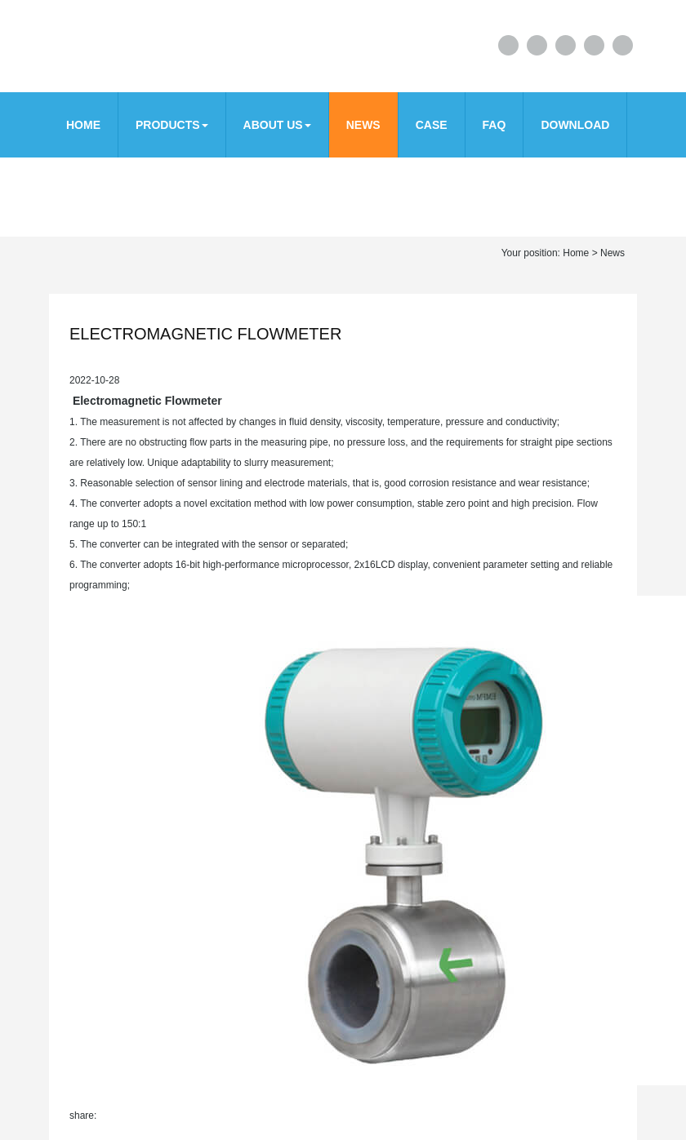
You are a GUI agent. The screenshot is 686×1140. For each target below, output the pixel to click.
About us (277, 124)
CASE (432, 124)
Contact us (103, 190)
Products (172, 124)
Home (83, 124)
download (575, 124)
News (363, 124)
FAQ (494, 124)
